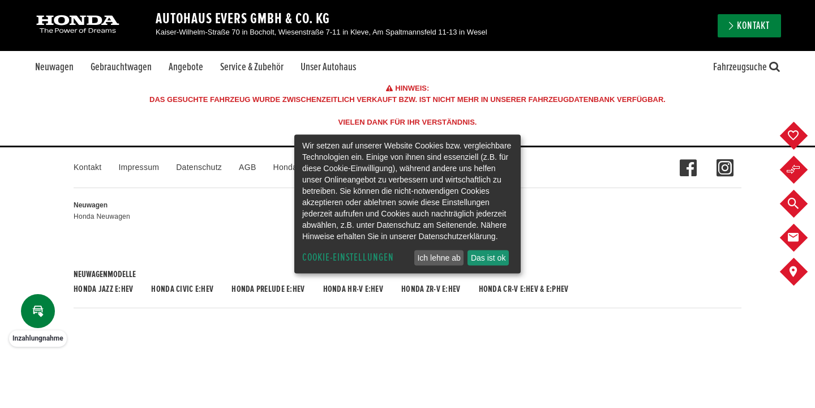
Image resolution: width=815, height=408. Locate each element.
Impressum (138, 167)
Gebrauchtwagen (121, 67)
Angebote (186, 67)
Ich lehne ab (438, 257)
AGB (247, 167)
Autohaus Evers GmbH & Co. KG (243, 18)
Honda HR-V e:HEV (353, 289)
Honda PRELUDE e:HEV (267, 289)
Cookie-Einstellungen (348, 257)
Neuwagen (54, 67)
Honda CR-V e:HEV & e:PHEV (524, 289)
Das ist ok (488, 257)
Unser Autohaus (328, 67)
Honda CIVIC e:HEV (182, 289)
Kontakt (753, 25)
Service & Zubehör (252, 67)
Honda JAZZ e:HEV (103, 289)
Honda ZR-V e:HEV (430, 289)
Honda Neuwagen (102, 216)
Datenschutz (199, 167)
